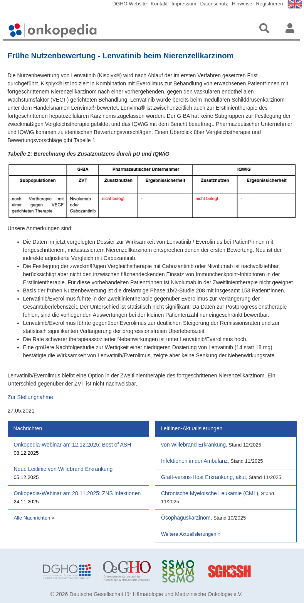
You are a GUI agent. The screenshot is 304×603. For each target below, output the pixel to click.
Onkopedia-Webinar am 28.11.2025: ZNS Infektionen (77, 493)
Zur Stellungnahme (30, 397)
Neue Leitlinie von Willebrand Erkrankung (63, 469)
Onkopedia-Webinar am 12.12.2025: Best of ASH (72, 445)
